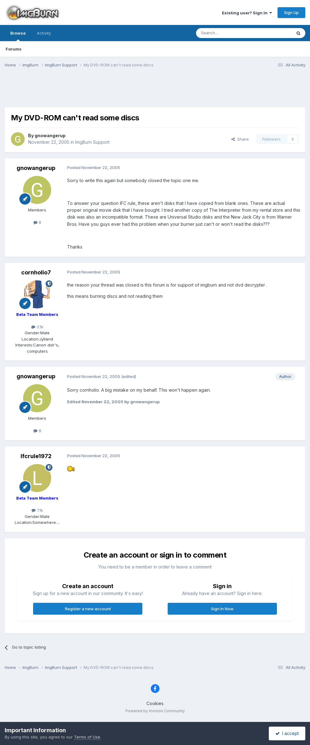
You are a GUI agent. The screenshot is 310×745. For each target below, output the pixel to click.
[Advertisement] (155, 91)
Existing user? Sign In (247, 12)
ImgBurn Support (92, 142)
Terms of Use (87, 736)
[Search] (228, 33)
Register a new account (88, 608)
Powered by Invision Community (155, 711)
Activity (44, 33)
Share (240, 139)
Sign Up (291, 12)
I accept (287, 733)
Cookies (155, 703)
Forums (14, 48)
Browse (18, 36)
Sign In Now (222, 608)
